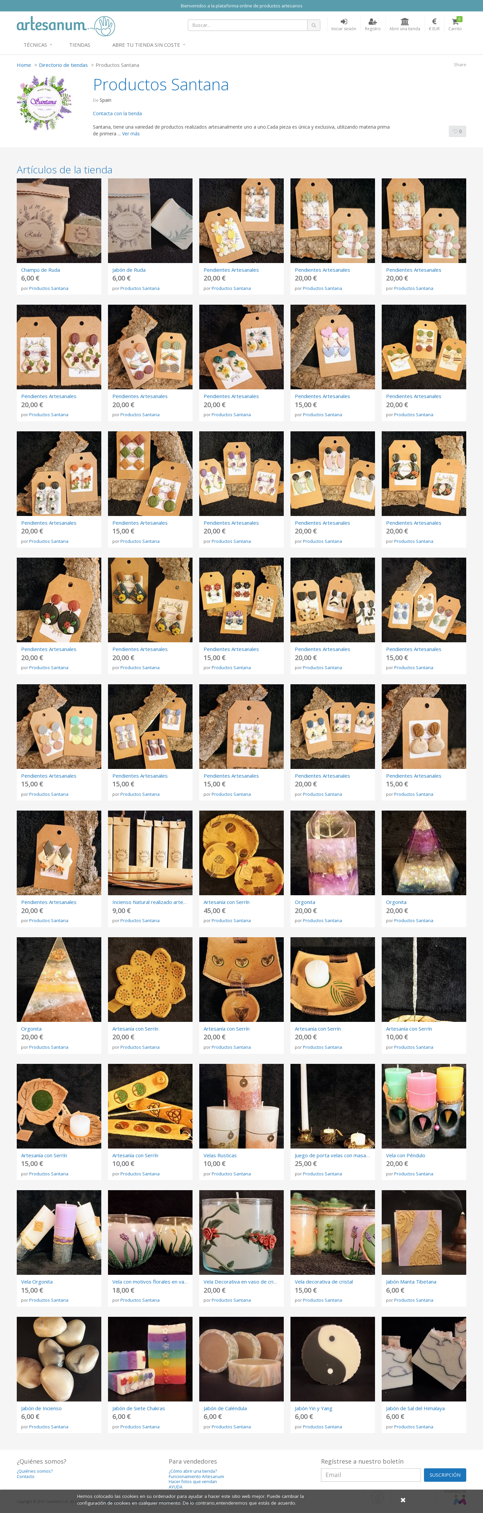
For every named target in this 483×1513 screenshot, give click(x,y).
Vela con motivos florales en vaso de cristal (162, 1281)
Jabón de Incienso (41, 1408)
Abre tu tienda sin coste (146, 44)
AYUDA (175, 1487)
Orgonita (305, 902)
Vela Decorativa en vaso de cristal (243, 1281)
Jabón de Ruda (129, 269)
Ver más (131, 133)
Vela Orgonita (37, 1281)
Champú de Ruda (40, 269)
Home (24, 64)
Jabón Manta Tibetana (411, 1281)
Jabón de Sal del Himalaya (415, 1408)
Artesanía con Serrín (227, 902)
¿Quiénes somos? (35, 1471)
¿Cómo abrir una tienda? (193, 1471)
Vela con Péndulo (405, 1155)
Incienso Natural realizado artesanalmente (161, 902)
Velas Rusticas (220, 1155)
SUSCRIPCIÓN (445, 1475)
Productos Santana (48, 288)
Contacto (26, 1476)
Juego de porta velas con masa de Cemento (345, 1155)
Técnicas (35, 44)
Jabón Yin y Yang (313, 1408)
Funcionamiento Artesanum (196, 1476)
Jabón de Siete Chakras (138, 1408)
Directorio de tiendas (63, 64)
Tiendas (79, 44)
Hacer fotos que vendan (193, 1481)
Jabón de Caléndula (225, 1408)
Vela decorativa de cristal (324, 1281)
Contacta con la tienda (117, 113)
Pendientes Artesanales (231, 269)
